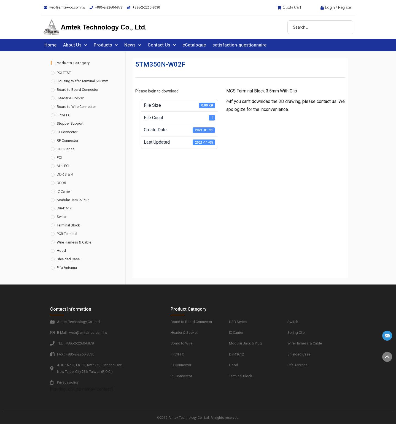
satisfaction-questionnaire (239, 45)
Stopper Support (70, 123)
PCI (59, 157)
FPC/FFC (63, 115)
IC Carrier (64, 191)
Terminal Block (68, 225)
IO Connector (67, 132)
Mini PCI (63, 166)
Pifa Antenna (67, 268)
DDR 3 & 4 (65, 174)
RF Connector (67, 140)
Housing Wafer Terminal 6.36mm (82, 81)
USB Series (65, 149)
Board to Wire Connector (76, 107)
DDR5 (61, 183)
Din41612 (64, 208)
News (132, 45)
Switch (62, 217)
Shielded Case (68, 259)
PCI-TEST (64, 73)
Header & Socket (70, 98)
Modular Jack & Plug (73, 200)
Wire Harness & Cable (74, 242)
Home (50, 45)
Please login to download (157, 91)
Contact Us (162, 45)
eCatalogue (194, 45)
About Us (75, 45)
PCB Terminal (67, 234)
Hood (61, 250)
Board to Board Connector (77, 89)
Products (106, 45)
